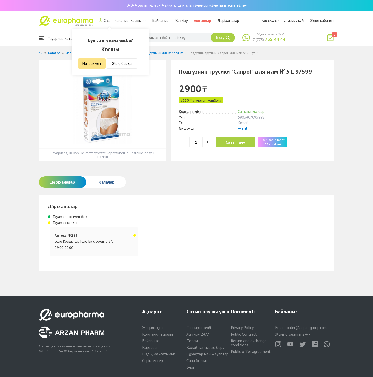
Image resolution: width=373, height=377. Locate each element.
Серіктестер (152, 360)
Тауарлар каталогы (60, 38)
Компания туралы (157, 334)
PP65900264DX (54, 351)
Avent (242, 128)
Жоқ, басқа (122, 63)
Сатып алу (235, 142)
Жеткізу (181, 20)
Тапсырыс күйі (293, 20)
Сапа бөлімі (196, 360)
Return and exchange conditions (248, 342)
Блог (190, 367)
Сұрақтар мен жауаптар (207, 353)
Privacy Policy (242, 327)
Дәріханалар (228, 20)
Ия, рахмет (91, 63)
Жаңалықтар (153, 327)
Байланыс (160, 20)
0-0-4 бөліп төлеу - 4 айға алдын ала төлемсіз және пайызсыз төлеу (187, 5)
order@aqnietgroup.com (307, 327)
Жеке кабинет (322, 20)
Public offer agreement (251, 351)
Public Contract (244, 334)
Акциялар (202, 20)
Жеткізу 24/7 (197, 334)
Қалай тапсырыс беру (205, 347)
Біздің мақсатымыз (159, 353)
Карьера (149, 347)
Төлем (192, 340)
